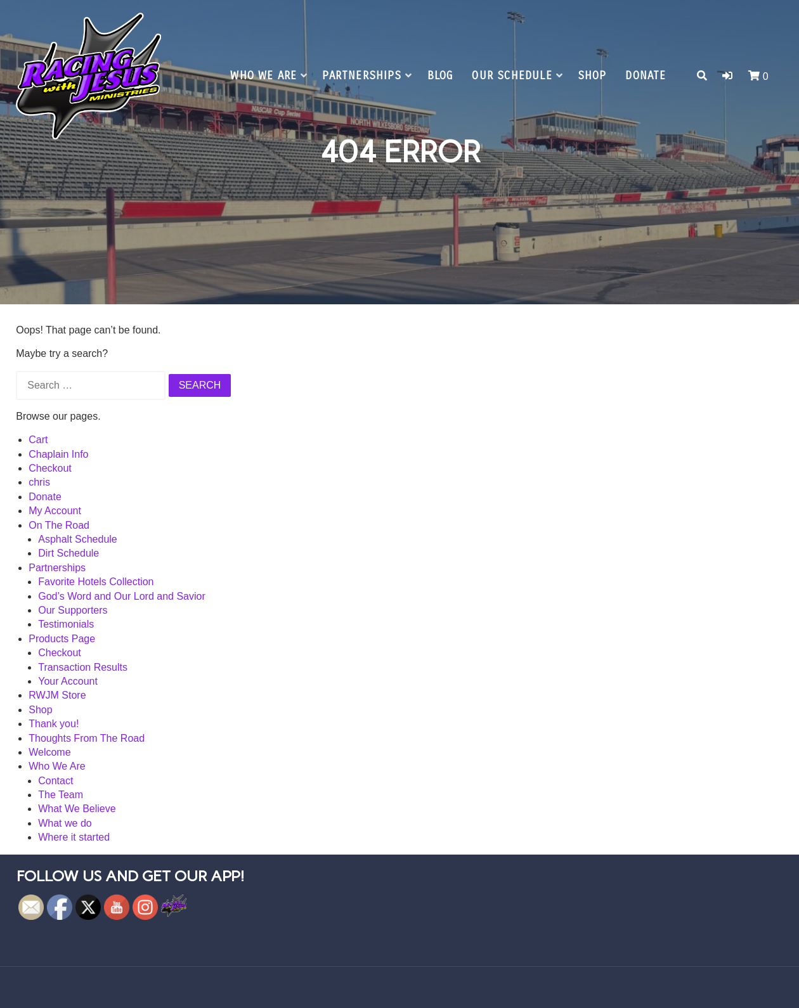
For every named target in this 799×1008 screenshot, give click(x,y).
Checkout (50, 468)
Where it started (74, 837)
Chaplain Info (58, 454)
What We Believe (76, 808)
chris (39, 482)
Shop (592, 75)
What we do (64, 823)
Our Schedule (512, 75)
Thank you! (54, 723)
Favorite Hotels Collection (95, 581)
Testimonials (66, 624)
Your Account (68, 681)
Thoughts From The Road (87, 738)
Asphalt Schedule (77, 539)
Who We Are (263, 75)
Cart (38, 439)
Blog (440, 75)
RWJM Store (57, 695)
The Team (60, 794)
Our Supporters (72, 610)
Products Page (62, 638)
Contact (55, 780)
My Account (55, 510)
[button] (727, 75)
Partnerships (361, 75)
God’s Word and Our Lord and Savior (121, 596)
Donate (645, 75)
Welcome (49, 752)
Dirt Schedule (68, 553)
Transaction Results (82, 667)
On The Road (59, 525)
